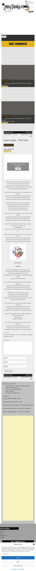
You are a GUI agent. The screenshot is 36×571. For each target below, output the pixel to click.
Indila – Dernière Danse (12, 388)
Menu (4, 36)
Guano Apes (9, 151)
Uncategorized (6, 82)
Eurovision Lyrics (6, 117)
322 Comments (5, 87)
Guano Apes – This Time (16, 140)
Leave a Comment (7, 152)
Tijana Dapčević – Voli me (10, 135)
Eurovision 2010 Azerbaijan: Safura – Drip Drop (18, 119)
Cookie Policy (13, 569)
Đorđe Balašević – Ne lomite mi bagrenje (22, 405)
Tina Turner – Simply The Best (14, 390)
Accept (18, 557)
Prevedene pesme (8, 146)
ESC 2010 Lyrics (8, 122)
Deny (18, 561)
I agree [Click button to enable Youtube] (18, 169)
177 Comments (5, 123)
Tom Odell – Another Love (13, 393)
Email (5, 362)
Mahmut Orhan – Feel (14, 399)
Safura (12, 122)
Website (6, 367)
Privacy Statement (20, 569)
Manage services (5, 553)
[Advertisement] (18, 24)
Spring (12, 149)
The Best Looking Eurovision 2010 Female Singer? (18, 84)
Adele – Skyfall (9, 392)
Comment (7, 340)
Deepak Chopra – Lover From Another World (18, 386)
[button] (34, 544)
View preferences (18, 565)
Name (6, 358)
